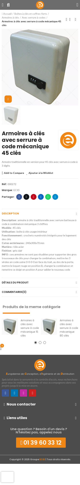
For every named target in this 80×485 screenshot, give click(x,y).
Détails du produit (15, 282)
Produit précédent (66, 19)
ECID (17, 190)
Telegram (55, 197)
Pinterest (33, 197)
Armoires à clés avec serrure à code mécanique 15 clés (30, 328)
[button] (35, 342)
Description (10, 213)
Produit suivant (75, 19)
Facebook (19, 197)
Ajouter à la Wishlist (41, 172)
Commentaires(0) (14, 292)
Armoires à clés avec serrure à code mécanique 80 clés (69, 328)
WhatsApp (48, 197)
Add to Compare (14, 172)
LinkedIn (41, 197)
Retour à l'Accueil (71, 19)
